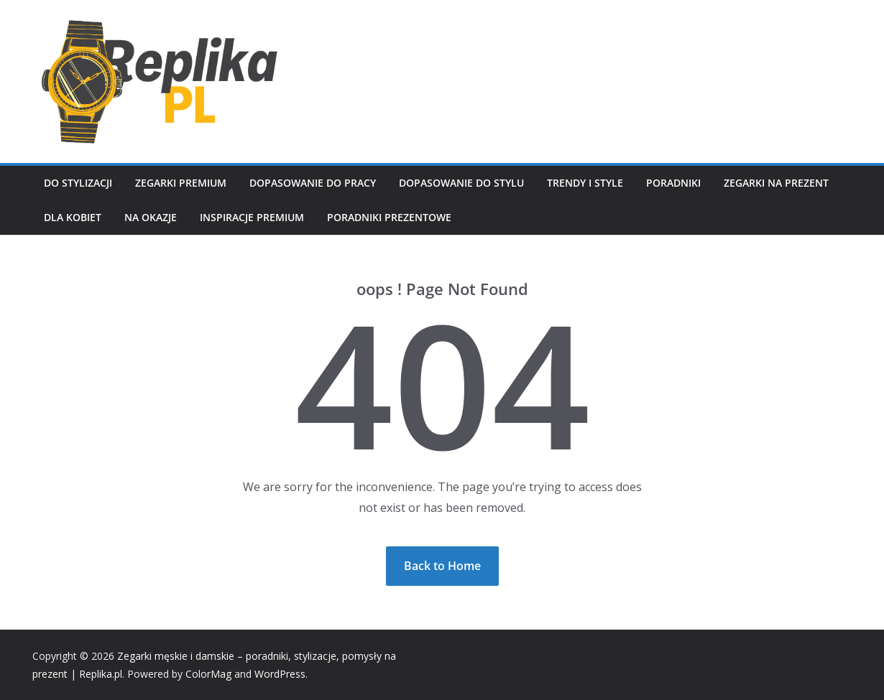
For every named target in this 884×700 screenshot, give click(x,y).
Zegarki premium (180, 183)
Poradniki (673, 183)
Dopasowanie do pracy (312, 183)
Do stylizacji (78, 183)
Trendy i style (585, 183)
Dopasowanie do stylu (461, 183)
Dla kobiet (72, 217)
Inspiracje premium (252, 217)
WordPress (279, 674)
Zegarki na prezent (776, 183)
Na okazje (150, 217)
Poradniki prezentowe (389, 217)
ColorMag (208, 674)
